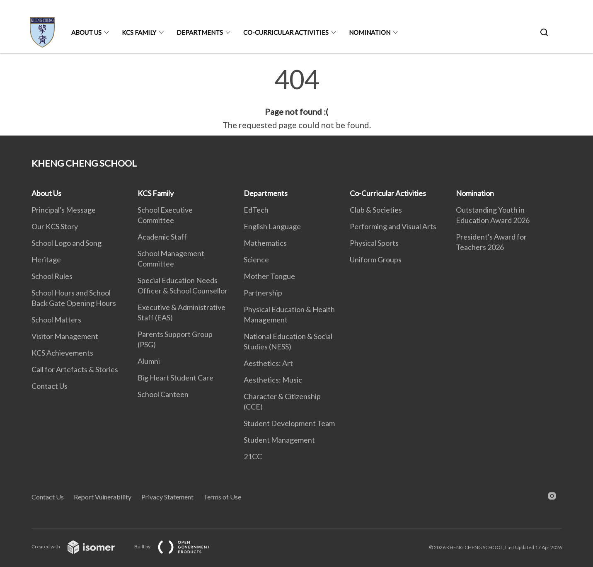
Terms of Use (222, 497)
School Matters (56, 319)
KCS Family (139, 32)
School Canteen (163, 394)
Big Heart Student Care (175, 377)
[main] (296, 98)
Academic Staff (162, 236)
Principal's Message (63, 209)
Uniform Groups (376, 259)
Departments (200, 32)
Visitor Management (64, 336)
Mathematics (265, 242)
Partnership (263, 292)
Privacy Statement (167, 497)
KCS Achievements (62, 352)
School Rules (52, 276)
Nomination (369, 32)
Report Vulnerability (102, 497)
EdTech (256, 209)
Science (256, 259)
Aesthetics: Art (268, 363)
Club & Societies (376, 209)
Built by (178, 546)
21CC (253, 456)
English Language (272, 226)
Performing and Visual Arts (393, 226)
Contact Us (49, 385)
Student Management (279, 439)
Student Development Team (289, 423)
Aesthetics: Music (273, 379)
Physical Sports (374, 242)
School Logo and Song (66, 242)
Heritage (46, 259)
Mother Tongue (269, 276)
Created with (79, 546)
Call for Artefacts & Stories (74, 369)
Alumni (149, 361)
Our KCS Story (54, 226)
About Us (86, 32)
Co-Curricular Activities (286, 32)
